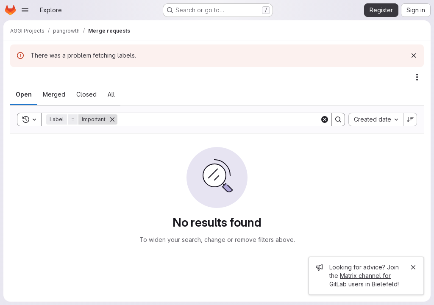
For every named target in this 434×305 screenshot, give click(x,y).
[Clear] (325, 119)
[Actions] (417, 77)
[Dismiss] (414, 55)
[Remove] (112, 119)
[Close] (413, 267)
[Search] (218, 119)
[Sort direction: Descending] (410, 119)
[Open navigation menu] (25, 10)
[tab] (23, 94)
